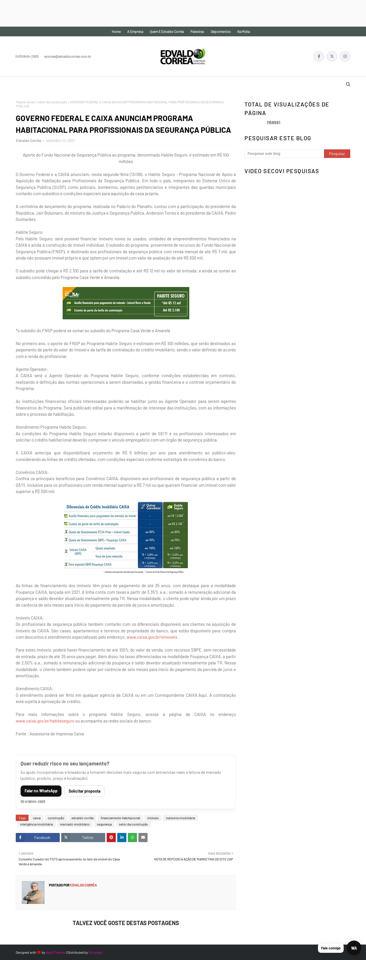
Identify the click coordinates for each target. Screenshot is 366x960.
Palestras (197, 31)
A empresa (135, 31)
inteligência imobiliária (36, 824)
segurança (104, 824)
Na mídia (243, 31)
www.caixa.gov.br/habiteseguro (45, 720)
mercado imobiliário (75, 824)
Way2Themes (56, 952)
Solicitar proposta (84, 791)
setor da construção (52, 102)
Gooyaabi (96, 952)
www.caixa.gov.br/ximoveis (152, 637)
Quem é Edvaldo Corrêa (167, 31)
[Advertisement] (104, 13)
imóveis (153, 818)
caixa (37, 818)
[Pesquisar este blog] (284, 153)
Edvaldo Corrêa (28, 140)
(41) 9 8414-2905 (27, 56)
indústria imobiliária (180, 818)
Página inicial (25, 102)
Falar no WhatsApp (41, 790)
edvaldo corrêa (82, 818)
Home (116, 31)
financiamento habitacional (120, 818)
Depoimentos (221, 31)
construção (56, 818)
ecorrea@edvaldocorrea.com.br (67, 56)
